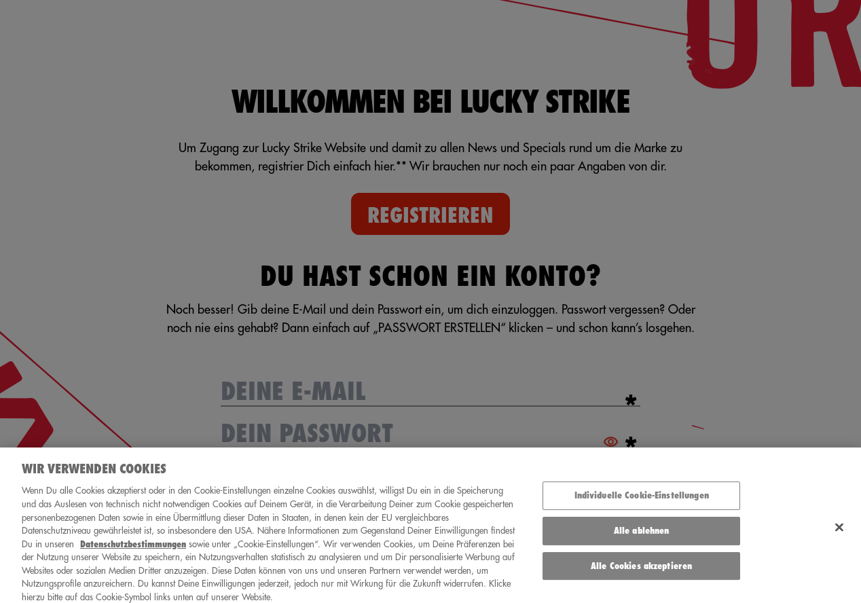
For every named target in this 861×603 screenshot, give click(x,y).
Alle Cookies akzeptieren (641, 570)
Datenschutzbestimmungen (133, 549)
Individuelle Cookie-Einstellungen (641, 500)
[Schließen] (839, 532)
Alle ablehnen (642, 535)
